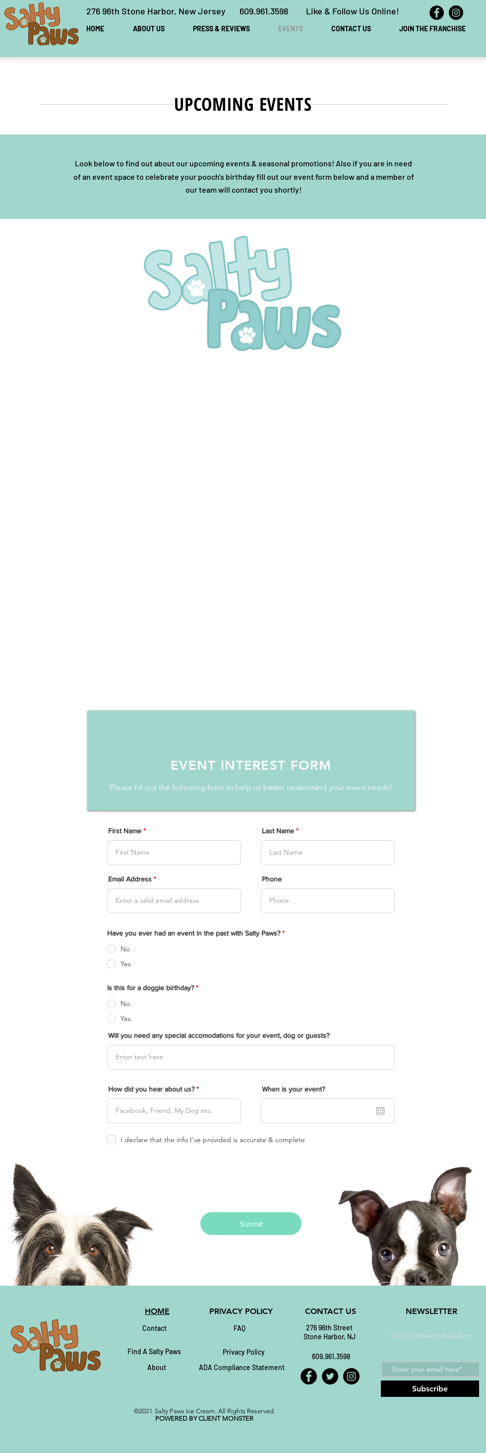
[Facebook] (436, 12)
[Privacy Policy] (243, 1352)
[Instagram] (456, 12)
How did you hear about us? (151, 1089)
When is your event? (293, 1089)
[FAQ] (239, 1328)
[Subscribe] (430, 1388)
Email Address (130, 878)
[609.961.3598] (331, 1356)
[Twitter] (330, 1376)
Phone (272, 878)
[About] (157, 1367)
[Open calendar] (380, 1111)
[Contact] (154, 1328)
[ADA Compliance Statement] (242, 1367)
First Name (124, 830)
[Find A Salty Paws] (154, 1351)
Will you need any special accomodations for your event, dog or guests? (218, 1035)
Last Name (278, 830)
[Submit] (251, 1223)
